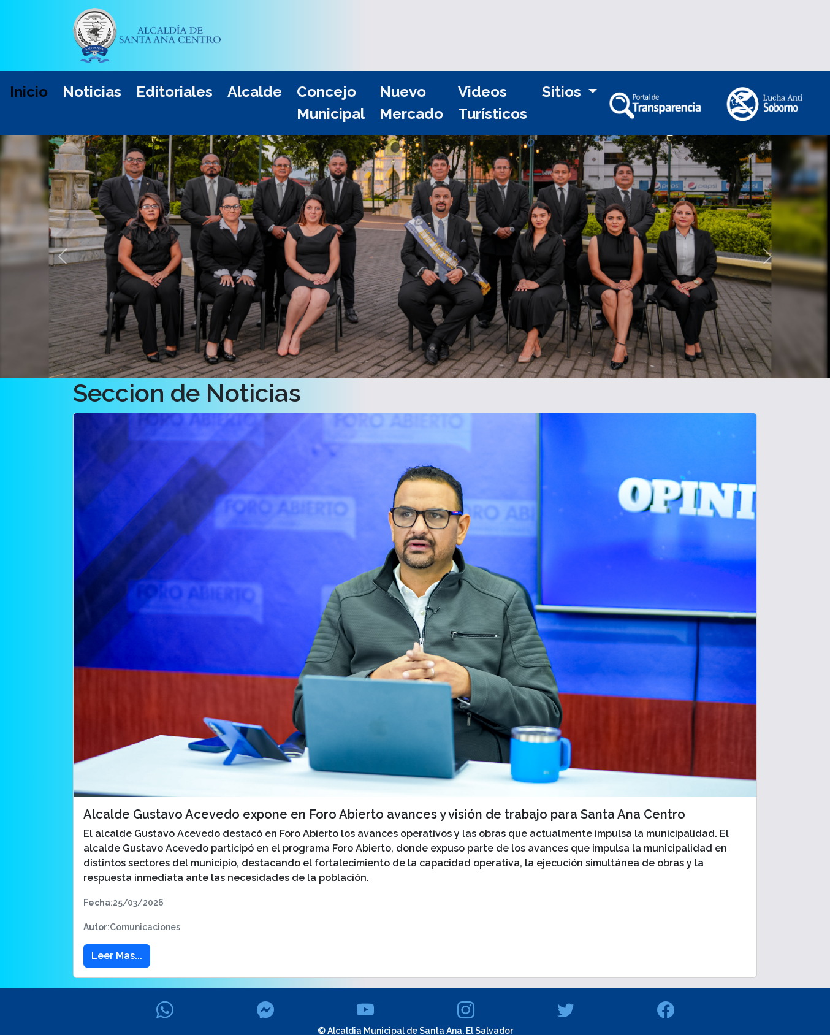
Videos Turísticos (492, 103)
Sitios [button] (563, 92)
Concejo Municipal (331, 103)
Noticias (92, 92)
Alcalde (254, 92)
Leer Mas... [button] (116, 955)
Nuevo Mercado (411, 103)
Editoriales (174, 92)
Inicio (29, 92)
